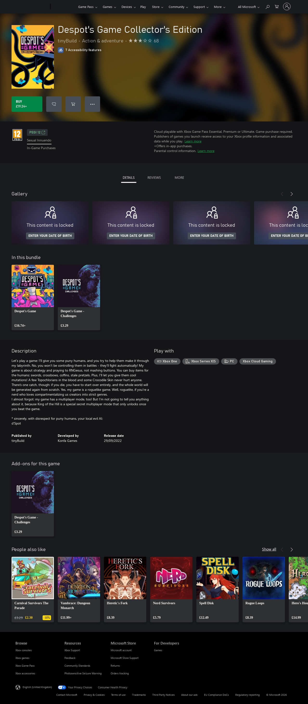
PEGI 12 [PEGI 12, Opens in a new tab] (37, 132)
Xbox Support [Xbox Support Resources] (72, 650)
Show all (269, 548)
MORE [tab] (179, 177)
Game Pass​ (86, 7)
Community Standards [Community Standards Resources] (77, 665)
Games (107, 7)
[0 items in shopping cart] (277, 6)
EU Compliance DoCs (216, 694)
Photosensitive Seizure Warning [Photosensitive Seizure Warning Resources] (83, 673)
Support (199, 7)
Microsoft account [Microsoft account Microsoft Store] (121, 650)
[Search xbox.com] (267, 6)
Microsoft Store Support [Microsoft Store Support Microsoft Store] (125, 657)
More (218, 7)
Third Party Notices (163, 694)
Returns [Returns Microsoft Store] (115, 665)
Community (176, 7)
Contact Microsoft (66, 694)
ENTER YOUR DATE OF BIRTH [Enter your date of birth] (50, 236)
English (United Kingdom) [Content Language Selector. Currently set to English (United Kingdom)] (37, 687)
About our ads (189, 694)
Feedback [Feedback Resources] (69, 657)
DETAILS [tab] (129, 177)
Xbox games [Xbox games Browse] (22, 657)
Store (156, 7)
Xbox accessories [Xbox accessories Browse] (25, 673)
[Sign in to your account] (287, 6)
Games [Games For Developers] (158, 650)
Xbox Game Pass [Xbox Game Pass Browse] (25, 665)
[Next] (291, 194)
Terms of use (118, 694)
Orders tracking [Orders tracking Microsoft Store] (120, 673)
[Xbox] (64, 6)
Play (143, 7)
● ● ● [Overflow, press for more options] (92, 104)
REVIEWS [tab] (154, 177)
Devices (127, 7)
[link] (33, 297)
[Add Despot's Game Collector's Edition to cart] (73, 104)
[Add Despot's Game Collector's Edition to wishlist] (54, 104)
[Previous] (282, 194)
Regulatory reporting (247, 694)
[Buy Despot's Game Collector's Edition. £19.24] (27, 104)
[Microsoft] (31, 6)
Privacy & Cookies (94, 694)
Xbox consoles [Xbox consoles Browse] (23, 650)
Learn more (193, 141)
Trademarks (139, 694)
